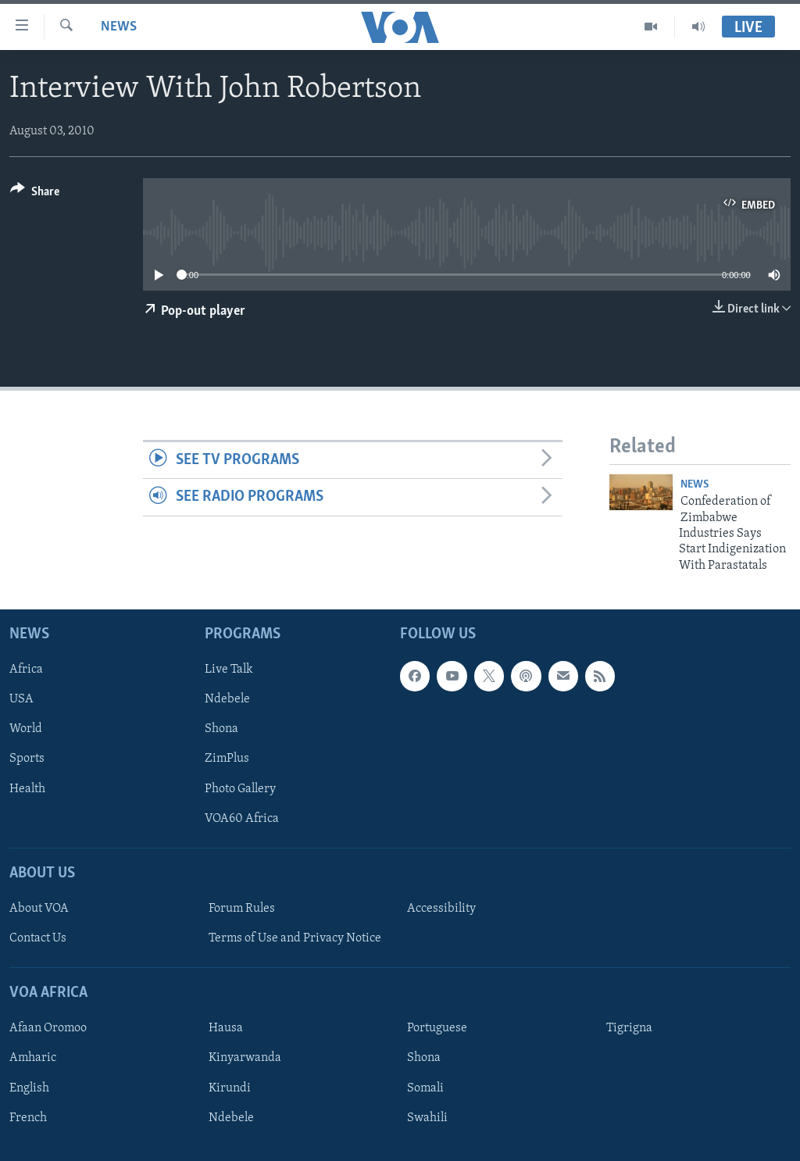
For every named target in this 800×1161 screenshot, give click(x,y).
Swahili (427, 1118)
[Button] (34, 194)
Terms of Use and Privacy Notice (295, 938)
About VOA (39, 908)
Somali (425, 1088)
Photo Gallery (240, 789)
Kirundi (230, 1088)
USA (21, 699)
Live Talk (229, 669)
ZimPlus (227, 759)
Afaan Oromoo (48, 1028)
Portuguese (437, 1028)
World (25, 729)
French (28, 1118)
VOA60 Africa (242, 819)
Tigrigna (629, 1028)
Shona (221, 729)
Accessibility (441, 908)
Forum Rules (242, 908)
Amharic (32, 1058)
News (119, 27)
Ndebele (227, 699)
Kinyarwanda (245, 1058)
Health (27, 789)
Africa (26, 669)
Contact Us (37, 938)
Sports (27, 759)
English (29, 1088)
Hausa (226, 1028)
